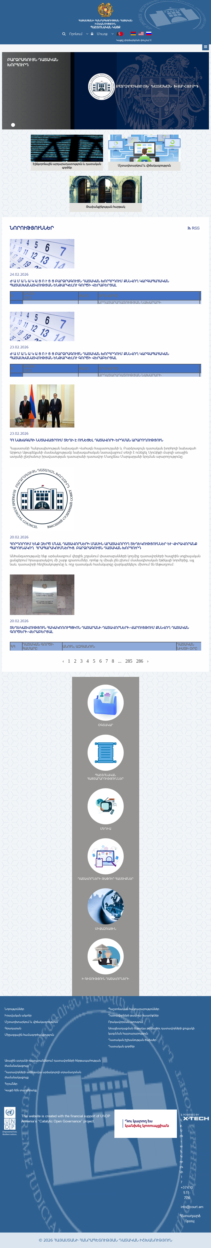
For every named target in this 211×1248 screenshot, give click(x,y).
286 (139, 661)
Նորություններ (14, 1009)
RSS (194, 228)
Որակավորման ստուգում (125, 1022)
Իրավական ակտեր (18, 1015)
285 (128, 661)
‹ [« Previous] (63, 661)
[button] (13, 125)
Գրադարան (13, 1028)
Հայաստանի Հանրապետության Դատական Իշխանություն (105, 24)
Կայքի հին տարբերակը (21, 1090)
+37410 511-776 (187, 1192)
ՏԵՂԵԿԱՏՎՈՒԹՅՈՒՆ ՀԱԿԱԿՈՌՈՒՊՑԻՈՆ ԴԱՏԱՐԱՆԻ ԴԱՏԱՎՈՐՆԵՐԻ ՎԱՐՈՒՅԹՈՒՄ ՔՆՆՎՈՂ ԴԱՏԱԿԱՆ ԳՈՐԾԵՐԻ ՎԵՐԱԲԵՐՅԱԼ (99, 630)
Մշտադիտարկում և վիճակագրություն (31, 1022)
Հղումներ (11, 1084)
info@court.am (192, 1207)
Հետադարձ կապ (189, 1218)
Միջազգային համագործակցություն (29, 1035)
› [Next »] (148, 661)
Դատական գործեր (121, 1046)
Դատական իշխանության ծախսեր (132, 1040)
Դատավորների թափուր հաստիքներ (133, 1015)
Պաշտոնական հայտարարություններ (133, 1009)
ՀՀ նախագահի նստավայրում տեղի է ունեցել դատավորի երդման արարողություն (86, 440)
